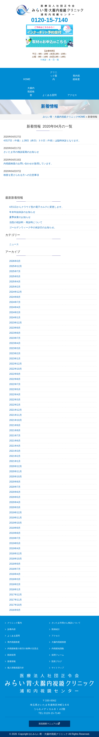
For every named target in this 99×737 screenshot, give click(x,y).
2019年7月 (15, 538)
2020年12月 (15, 466)
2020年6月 (15, 492)
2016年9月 (15, 610)
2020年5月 (15, 497)
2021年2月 (15, 456)
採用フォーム (58, 655)
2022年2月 (15, 404)
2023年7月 (15, 338)
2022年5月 (15, 389)
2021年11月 (15, 415)
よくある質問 (13, 636)
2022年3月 (15, 399)
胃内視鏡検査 (13, 642)
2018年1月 (15, 589)
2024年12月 (15, 292)
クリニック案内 (14, 623)
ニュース (14, 244)
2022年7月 (15, 384)
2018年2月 (15, 584)
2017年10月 (15, 605)
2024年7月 (15, 302)
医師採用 (11, 655)
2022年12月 (15, 363)
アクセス (56, 636)
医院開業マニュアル (49, 723)
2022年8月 (15, 379)
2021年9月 (15, 425)
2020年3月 (15, 507)
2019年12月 (15, 512)
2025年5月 (15, 276)
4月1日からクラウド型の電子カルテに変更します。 (36, 207)
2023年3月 (15, 348)
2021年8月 (15, 430)
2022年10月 (15, 369)
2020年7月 (15, 487)
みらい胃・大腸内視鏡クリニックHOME (64, 117)
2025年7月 (15, 271)
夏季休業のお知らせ (19, 217)
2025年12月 (15, 266)
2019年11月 (15, 517)
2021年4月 (15, 446)
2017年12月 (15, 594)
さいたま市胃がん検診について (66, 623)
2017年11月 (15, 599)
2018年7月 (15, 569)
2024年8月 (15, 297)
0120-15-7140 (49, 20)
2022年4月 (15, 394)
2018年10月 (15, 558)
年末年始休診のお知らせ (22, 212)
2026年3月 (15, 261)
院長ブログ (57, 661)
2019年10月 (15, 522)
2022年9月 (15, 374)
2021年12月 (15, 410)
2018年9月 (15, 564)
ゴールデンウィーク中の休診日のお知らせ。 (32, 227)
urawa (49, 10)
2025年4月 (15, 281)
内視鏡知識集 (58, 648)
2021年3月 (15, 451)
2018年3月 (15, 579)
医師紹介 (56, 629)
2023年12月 (15, 322)
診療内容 (11, 629)
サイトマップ (58, 667)
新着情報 (11, 661)
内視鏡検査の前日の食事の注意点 (22, 648)
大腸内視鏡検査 (59, 642)
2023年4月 (15, 343)
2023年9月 (15, 327)
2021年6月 (15, 440)
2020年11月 (15, 471)
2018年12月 (15, 553)
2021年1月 (15, 461)
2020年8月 (15, 481)
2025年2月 (15, 286)
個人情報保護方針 (15, 667)
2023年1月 (15, 358)
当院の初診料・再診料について (25, 222)
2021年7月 (15, 435)
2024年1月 (15, 317)
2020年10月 (15, 476)
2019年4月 (15, 548)
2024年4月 (15, 307)
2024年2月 (15, 312)
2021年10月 (15, 420)
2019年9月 (15, 528)
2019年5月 (15, 543)
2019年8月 (15, 533)
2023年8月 (15, 333)
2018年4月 (15, 574)
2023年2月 (15, 353)
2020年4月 (15, 502)
